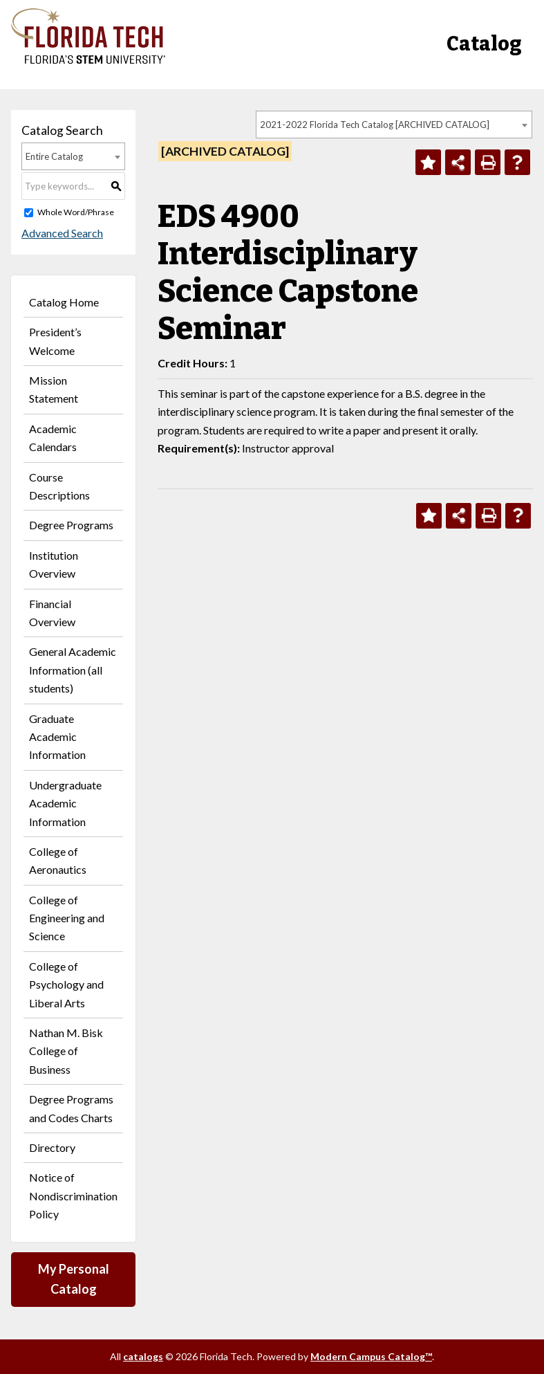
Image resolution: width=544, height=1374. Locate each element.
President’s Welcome (55, 340)
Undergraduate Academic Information (65, 803)
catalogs (143, 1356)
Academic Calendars (53, 437)
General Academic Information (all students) (72, 670)
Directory (52, 1147)
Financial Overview (52, 612)
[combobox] (394, 124)
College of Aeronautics (57, 860)
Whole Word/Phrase (75, 212)
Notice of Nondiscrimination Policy (73, 1195)
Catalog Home (64, 302)
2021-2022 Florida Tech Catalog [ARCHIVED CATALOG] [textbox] (374, 124)
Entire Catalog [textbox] (54, 156)
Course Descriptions (59, 486)
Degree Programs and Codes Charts (71, 1108)
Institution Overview (53, 564)
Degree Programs (71, 524)
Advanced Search (62, 232)
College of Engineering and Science (66, 918)
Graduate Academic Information (57, 737)
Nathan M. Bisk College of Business (66, 1051)
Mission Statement (53, 389)
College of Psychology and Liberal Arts (66, 984)
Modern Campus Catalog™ (371, 1356)
